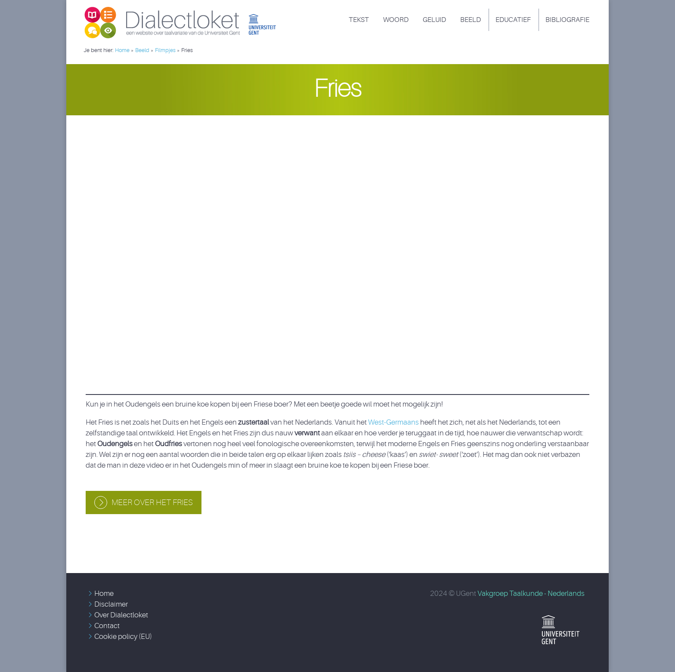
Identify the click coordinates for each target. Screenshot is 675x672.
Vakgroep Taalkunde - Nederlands (531, 593)
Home (104, 593)
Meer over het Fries (152, 502)
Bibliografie (567, 20)
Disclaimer (111, 604)
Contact (107, 626)
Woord (396, 20)
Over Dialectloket (121, 615)
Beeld (470, 20)
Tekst (359, 20)
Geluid (434, 20)
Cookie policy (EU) (123, 636)
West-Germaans (393, 422)
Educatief (513, 20)
